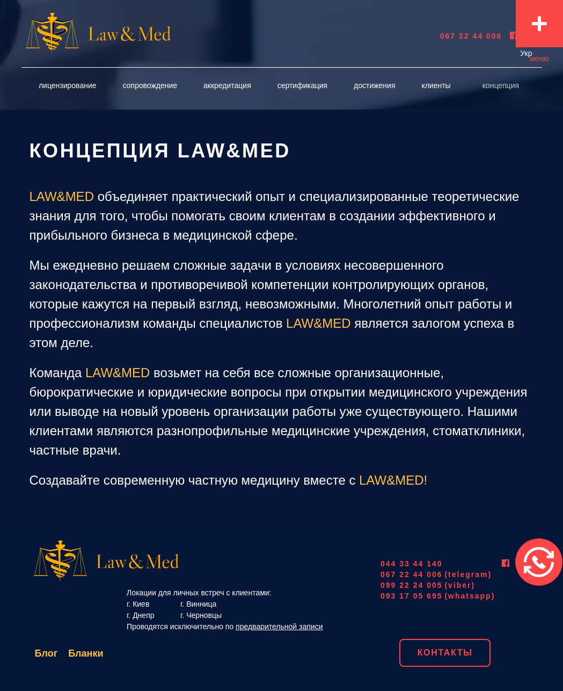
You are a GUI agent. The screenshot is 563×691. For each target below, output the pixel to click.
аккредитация (227, 85)
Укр (526, 53)
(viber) (459, 585)
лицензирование (68, 85)
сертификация (302, 85)
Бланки (85, 653)
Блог (46, 653)
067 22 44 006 (471, 36)
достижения (374, 85)
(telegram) (468, 574)
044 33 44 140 (412, 563)
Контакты (445, 652)
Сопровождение (149, 85)
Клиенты (435, 85)
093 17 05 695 (412, 596)
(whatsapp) (469, 596)
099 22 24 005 (412, 585)
